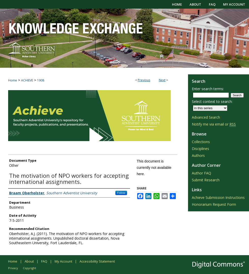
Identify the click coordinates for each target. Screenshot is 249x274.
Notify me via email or (214, 124)
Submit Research (206, 179)
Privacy (13, 268)
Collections (201, 141)
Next (162, 80)
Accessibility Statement (97, 261)
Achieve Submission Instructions (218, 197)
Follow (121, 192)
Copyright (29, 268)
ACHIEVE (27, 80)
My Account (63, 261)
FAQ (44, 261)
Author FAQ (201, 173)
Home (12, 80)
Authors (198, 155)
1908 (40, 80)
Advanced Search (206, 117)
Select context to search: (212, 101)
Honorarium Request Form (214, 204)
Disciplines (200, 148)
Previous (144, 80)
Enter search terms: (208, 88)
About (29, 261)
